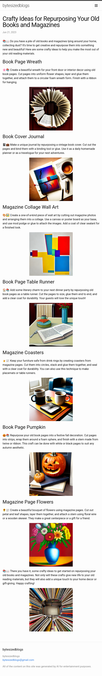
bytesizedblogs (16, 5)
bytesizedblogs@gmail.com (18, 659)
